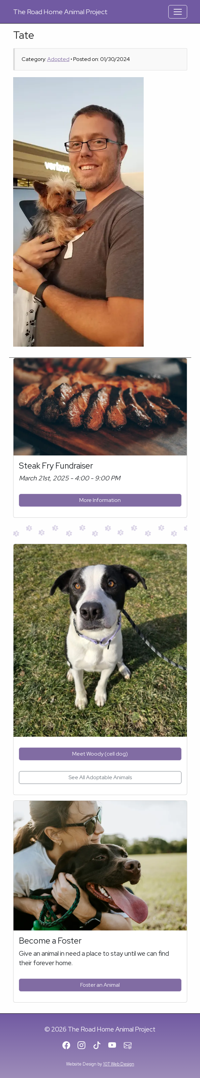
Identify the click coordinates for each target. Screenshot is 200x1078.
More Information (100, 500)
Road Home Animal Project (60, 11)
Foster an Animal (100, 984)
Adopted (58, 59)
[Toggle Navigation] (177, 12)
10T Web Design (118, 1064)
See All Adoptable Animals (100, 777)
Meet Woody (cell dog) (100, 753)
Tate (23, 35)
